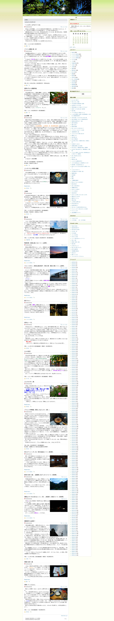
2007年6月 (74, 521)
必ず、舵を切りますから (76, 155)
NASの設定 (27, 351)
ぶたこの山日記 (75, 234)
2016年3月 (74, 333)
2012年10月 (74, 406)
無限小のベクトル (75, 198)
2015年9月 (74, 344)
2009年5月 (74, 480)
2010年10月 (74, 449)
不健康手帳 (28, 239)
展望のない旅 (74, 159)
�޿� (39, 619)
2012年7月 (74, 412)
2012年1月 (74, 422)
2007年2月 (74, 528)
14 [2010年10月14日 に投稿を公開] (82, 39)
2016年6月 (74, 328)
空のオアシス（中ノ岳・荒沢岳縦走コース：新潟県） (39, 452)
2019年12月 (74, 280)
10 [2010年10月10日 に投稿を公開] (73, 39)
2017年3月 (74, 312)
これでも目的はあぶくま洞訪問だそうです (80, 162)
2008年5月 (74, 501)
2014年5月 (74, 372)
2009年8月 (74, 474)
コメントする (64, 26)
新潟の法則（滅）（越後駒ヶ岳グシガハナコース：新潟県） (41, 474)
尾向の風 (73, 243)
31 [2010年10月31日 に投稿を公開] (73, 44)
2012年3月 (74, 419)
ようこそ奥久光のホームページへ (78, 238)
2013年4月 (74, 396)
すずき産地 (74, 233)
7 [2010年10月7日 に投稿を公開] (82, 37)
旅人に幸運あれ (75, 139)
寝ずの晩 (73, 110)
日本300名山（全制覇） (34, 15)
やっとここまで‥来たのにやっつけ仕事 (79, 208)
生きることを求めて (76, 189)
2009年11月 (74, 469)
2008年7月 (74, 497)
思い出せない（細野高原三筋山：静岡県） (80, 147)
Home (25, 15)
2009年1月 (74, 487)
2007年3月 (74, 526)
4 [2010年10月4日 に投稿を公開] (75, 37)
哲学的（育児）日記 (76, 242)
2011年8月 (74, 431)
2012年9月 (74, 408)
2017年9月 (74, 301)
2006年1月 (74, 551)
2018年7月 (74, 297)
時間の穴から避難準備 (30, 88)
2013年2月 (74, 399)
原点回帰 (73, 175)
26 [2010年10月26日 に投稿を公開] (78, 43)
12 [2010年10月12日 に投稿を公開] (78, 39)
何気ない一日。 (28, 322)
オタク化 (27, 378)
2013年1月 (74, 401)
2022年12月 (74, 272)
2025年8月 (74, 262)
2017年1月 (74, 315)
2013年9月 (74, 387)
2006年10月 (74, 535)
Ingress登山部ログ (75, 227)
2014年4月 (74, 374)
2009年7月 (74, 476)
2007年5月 (74, 522)
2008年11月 (74, 490)
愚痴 (27, 85)
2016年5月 (74, 330)
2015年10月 (74, 342)
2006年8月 (74, 539)
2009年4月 (74, 481)
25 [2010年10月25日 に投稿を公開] (76, 43)
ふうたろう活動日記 (76, 55)
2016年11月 (74, 319)
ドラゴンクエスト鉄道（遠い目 (78, 133)
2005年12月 (74, 553)
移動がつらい (74, 135)
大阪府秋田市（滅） (76, 131)
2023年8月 (74, 267)
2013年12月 (74, 381)
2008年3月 (74, 505)
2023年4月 (74, 269)
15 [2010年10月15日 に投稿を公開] (85, 39)
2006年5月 (74, 544)
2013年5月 (74, 394)
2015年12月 (74, 339)
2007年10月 (74, 513)
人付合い (73, 64)
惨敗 (72, 176)
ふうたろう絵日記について (69, 15)
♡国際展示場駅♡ (75, 180)
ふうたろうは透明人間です (77, 161)
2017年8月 (74, 303)
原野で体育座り (75, 122)
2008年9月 (74, 494)
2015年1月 (74, 358)
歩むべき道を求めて (76, 185)
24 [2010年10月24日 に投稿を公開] (73, 43)
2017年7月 (74, 305)
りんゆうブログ (75, 218)
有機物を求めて (75, 187)
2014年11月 (74, 362)
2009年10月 (74, 471)
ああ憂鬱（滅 (28, 115)
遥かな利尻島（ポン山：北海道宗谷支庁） (80, 119)
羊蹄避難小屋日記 (75, 251)
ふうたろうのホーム (76, 169)
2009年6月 (74, 478)
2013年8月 (74, 389)
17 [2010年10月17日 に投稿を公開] (73, 41)
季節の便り (74, 70)
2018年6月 (74, 299)
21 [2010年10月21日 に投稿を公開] (82, 41)
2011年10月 (74, 428)
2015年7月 (74, 347)
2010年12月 (74, 446)
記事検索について (81, 15)
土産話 (26, 191)
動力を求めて (74, 183)
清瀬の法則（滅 (28, 562)
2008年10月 (74, 492)
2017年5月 (74, 308)
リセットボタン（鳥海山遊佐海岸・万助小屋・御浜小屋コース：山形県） (44, 265)
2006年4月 (74, 546)
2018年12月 (74, 290)
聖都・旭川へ (74, 124)
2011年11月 (74, 426)
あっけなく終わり (75, 100)
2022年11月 (74, 274)
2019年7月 (74, 287)
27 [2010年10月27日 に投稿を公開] (80, 43)
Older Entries (63, 615)
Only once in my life (75, 229)
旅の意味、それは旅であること (78, 164)
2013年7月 (74, 390)
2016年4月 (74, 331)
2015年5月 (74, 351)
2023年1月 (74, 271)
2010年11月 (74, 447)
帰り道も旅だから (75, 203)
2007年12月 (74, 510)
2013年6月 (74, 392)
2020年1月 (74, 278)
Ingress (73, 52)
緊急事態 (73, 84)
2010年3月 (74, 462)
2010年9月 (74, 451)
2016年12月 (74, 317)
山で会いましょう (75, 245)
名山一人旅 (74, 240)
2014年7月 (74, 369)
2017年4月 (74, 310)
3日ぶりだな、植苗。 (76, 101)
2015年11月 (74, 340)
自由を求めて (74, 192)
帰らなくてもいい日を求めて (77, 182)
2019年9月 (74, 283)
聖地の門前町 (74, 126)
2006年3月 (74, 547)
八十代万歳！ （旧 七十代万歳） (79, 220)
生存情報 (73, 80)
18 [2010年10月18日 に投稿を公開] (76, 41)
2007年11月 (74, 512)
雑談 (27, 165)
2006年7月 (74, 540)
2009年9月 (74, 472)
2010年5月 (74, 458)
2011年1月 (74, 444)
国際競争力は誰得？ (29, 521)
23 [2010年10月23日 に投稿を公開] (87, 41)
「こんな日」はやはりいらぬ (32, 24)
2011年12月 (74, 424)
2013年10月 (74, 385)
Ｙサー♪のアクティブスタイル (78, 256)
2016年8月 (74, 324)
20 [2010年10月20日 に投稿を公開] (80, 41)
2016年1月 (74, 337)
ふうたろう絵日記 (34, 5)
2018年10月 (74, 294)
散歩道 (73, 75)
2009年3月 (74, 483)
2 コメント (65, 245)
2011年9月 (74, 430)
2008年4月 (74, 503)
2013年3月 (74, 397)
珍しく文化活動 (75, 79)
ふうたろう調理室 (75, 57)
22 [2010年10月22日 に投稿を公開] (85, 41)
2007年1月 (74, 530)
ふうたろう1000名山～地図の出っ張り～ (51, 15)
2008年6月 (74, 499)
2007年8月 (74, 517)
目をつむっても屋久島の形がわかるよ (79, 207)
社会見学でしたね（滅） (76, 105)
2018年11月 (74, 292)
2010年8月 (74, 453)
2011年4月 (74, 438)
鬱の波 (26, 217)
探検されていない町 (76, 196)
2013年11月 (74, 383)
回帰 (72, 178)
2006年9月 (74, 537)
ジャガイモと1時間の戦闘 (31, 168)
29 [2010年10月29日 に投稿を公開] (85, 43)
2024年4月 (74, 265)
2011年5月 (74, 437)
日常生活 (27, 188)
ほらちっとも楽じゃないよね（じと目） (79, 194)
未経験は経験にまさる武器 (77, 145)
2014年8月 (74, 367)
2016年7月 (74, 326)
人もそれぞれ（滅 (29, 381)
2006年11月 (74, 533)
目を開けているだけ (76, 144)
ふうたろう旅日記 (29, 262)
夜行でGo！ (27, 300)
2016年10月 (74, 321)
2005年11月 (74, 555)
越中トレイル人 (75, 254)
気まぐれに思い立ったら (76, 247)
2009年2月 (74, 485)
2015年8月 (74, 346)
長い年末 (73, 157)
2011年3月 (74, 440)
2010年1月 (74, 465)
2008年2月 (74, 506)
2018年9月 (74, 296)
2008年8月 (74, 496)
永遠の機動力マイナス (76, 212)
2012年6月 (74, 414)
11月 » (74, 47)
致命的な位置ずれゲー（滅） (77, 121)
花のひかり (74, 252)
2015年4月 (74, 353)
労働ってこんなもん (29, 584)
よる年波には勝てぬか (76, 201)
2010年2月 (74, 463)
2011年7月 (74, 433)
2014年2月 (74, 378)
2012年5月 (74, 415)
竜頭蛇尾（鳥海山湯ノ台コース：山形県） (36, 243)
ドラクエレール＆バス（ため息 (78, 130)
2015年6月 (74, 349)
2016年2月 (74, 335)
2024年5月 (74, 263)
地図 (72, 68)
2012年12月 (74, 403)
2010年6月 (74, 456)
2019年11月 (74, 281)
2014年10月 (74, 364)
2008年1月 (74, 508)
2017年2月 (74, 314)
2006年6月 (74, 542)
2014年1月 (74, 380)
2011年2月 (74, 442)
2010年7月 (74, 455)
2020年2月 (74, 276)
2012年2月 (74, 421)
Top (65, 618)
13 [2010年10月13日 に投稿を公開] (80, 39)
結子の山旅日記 (75, 249)
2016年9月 (74, 322)
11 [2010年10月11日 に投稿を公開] (76, 39)
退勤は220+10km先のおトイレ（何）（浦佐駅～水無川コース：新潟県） (44, 496)
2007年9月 (74, 515)
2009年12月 (74, 467)
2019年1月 (74, 289)
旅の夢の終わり (75, 205)
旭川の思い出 (74, 137)
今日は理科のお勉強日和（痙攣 (78, 103)
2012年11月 (74, 405)
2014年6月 (74, 371)
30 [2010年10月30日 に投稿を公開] (87, 43)
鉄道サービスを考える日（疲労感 (78, 109)
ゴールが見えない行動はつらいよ (78, 112)
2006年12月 (74, 531)
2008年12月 (74, 488)
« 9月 (71, 47)
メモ (72, 61)
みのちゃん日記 (75, 236)
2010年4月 (74, 460)
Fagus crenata (74, 226)
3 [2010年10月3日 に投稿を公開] (73, 37)
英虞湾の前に (74, 173)
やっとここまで (75, 210)
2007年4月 (74, 524)
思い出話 (73, 72)
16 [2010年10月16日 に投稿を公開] (87, 39)
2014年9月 (74, 365)
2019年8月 (74, 285)
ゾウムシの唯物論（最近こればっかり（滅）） (37, 409)
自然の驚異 (74, 86)
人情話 (27, 558)
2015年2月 (74, 356)
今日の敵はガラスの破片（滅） (78, 171)
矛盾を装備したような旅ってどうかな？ (79, 107)
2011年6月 (74, 435)
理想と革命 (74, 200)
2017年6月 (74, 306)
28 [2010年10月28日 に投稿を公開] (82, 43)
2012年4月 (74, 417)
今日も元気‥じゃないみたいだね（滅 (79, 117)
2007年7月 (74, 519)
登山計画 (73, 82)
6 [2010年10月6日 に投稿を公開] (80, 37)
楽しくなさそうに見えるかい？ (78, 128)
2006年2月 (74, 549)
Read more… (27, 186)
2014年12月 (74, 360)
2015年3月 (74, 355)
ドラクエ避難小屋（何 (30, 49)
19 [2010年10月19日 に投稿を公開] (78, 41)
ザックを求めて (75, 191)
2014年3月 (74, 376)
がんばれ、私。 (75, 231)
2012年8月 (74, 410)
